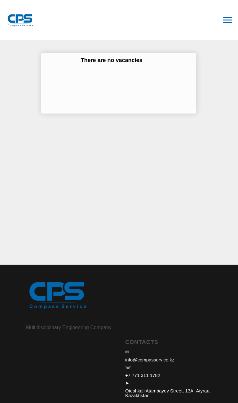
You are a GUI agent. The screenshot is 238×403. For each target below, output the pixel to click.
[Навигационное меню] (227, 20)
